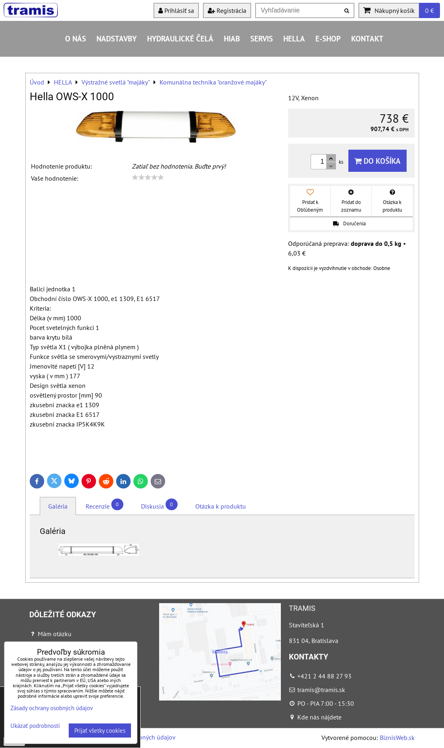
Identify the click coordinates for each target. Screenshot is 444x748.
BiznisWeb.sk (397, 738)
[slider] (148, 177)
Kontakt (367, 38)
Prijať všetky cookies (99, 730)
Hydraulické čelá (180, 38)
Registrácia (227, 10)
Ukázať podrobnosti (35, 726)
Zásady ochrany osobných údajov (51, 708)
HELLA (294, 38)
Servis (261, 38)
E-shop (328, 38)
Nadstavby (116, 38)
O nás (75, 38)
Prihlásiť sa (176, 10)
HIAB (232, 38)
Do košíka (377, 161)
